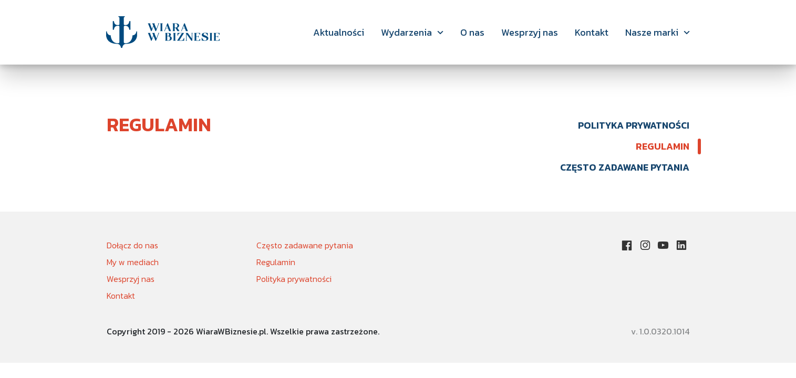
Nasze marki (651, 32)
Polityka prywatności (633, 125)
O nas (472, 32)
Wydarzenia (406, 32)
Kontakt (591, 32)
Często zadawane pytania (624, 167)
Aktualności (338, 32)
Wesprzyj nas (529, 32)
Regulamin (662, 146)
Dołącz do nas (132, 245)
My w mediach (133, 262)
